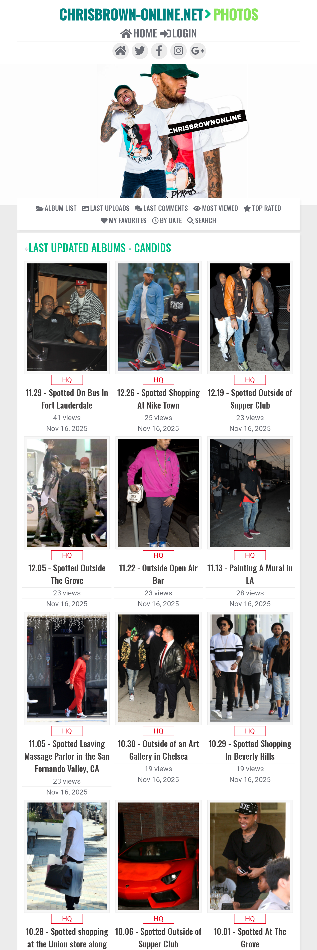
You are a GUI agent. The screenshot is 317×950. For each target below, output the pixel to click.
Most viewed (155, 185)
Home (150, 14)
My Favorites (214, 185)
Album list (57, 185)
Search (263, 185)
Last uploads (87, 185)
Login (167, 14)
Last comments (122, 185)
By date (240, 185)
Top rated (184, 185)
